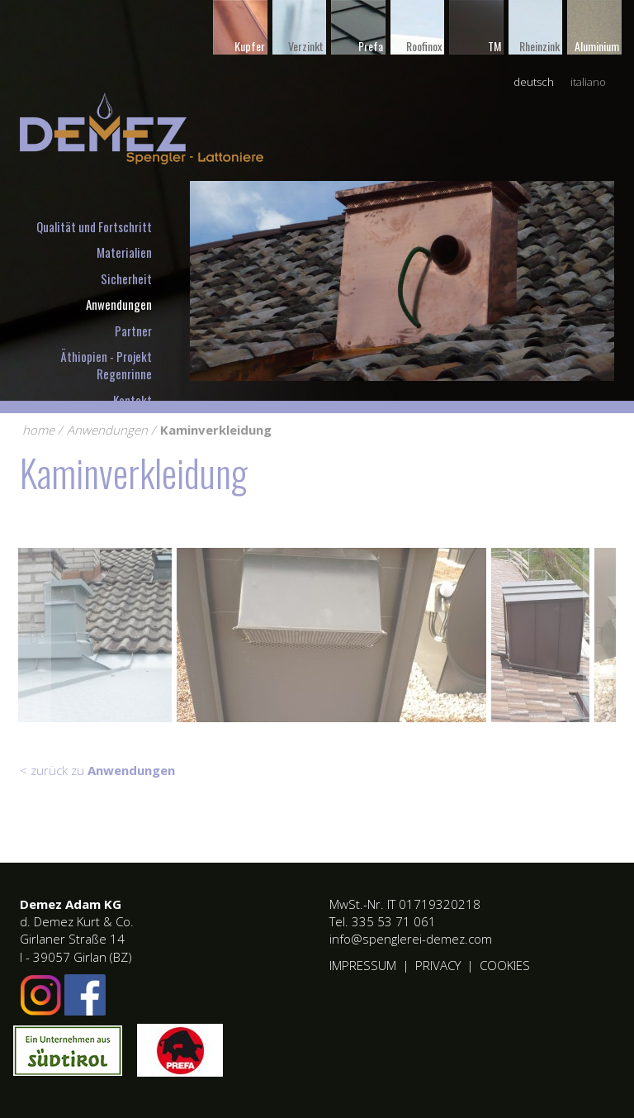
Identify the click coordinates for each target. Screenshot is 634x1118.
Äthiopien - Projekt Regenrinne (106, 365)
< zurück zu (97, 770)
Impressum (362, 965)
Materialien (124, 252)
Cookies (505, 965)
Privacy (438, 965)
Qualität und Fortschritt (94, 226)
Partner (133, 330)
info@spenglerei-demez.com (410, 938)
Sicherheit (126, 278)
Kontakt (132, 400)
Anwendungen (119, 304)
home (38, 429)
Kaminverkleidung (216, 429)
